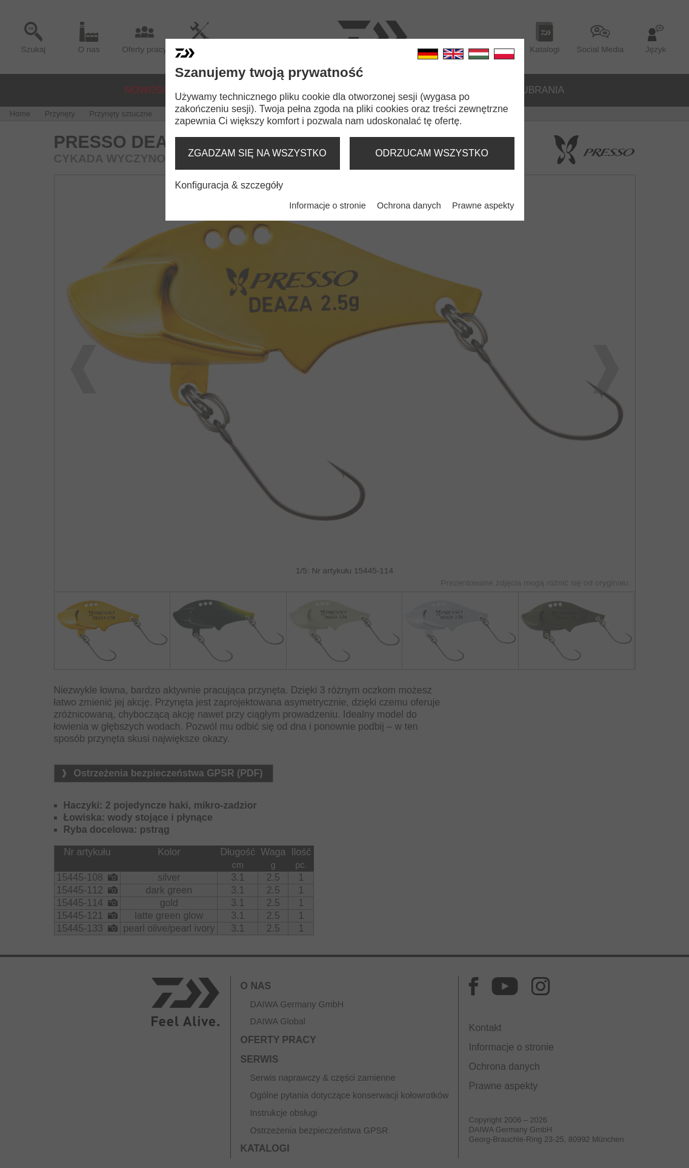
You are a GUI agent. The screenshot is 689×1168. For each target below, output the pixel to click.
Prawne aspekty (483, 205)
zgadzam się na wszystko (257, 153)
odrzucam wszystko (431, 153)
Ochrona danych (409, 205)
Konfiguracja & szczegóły (229, 185)
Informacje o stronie (327, 205)
